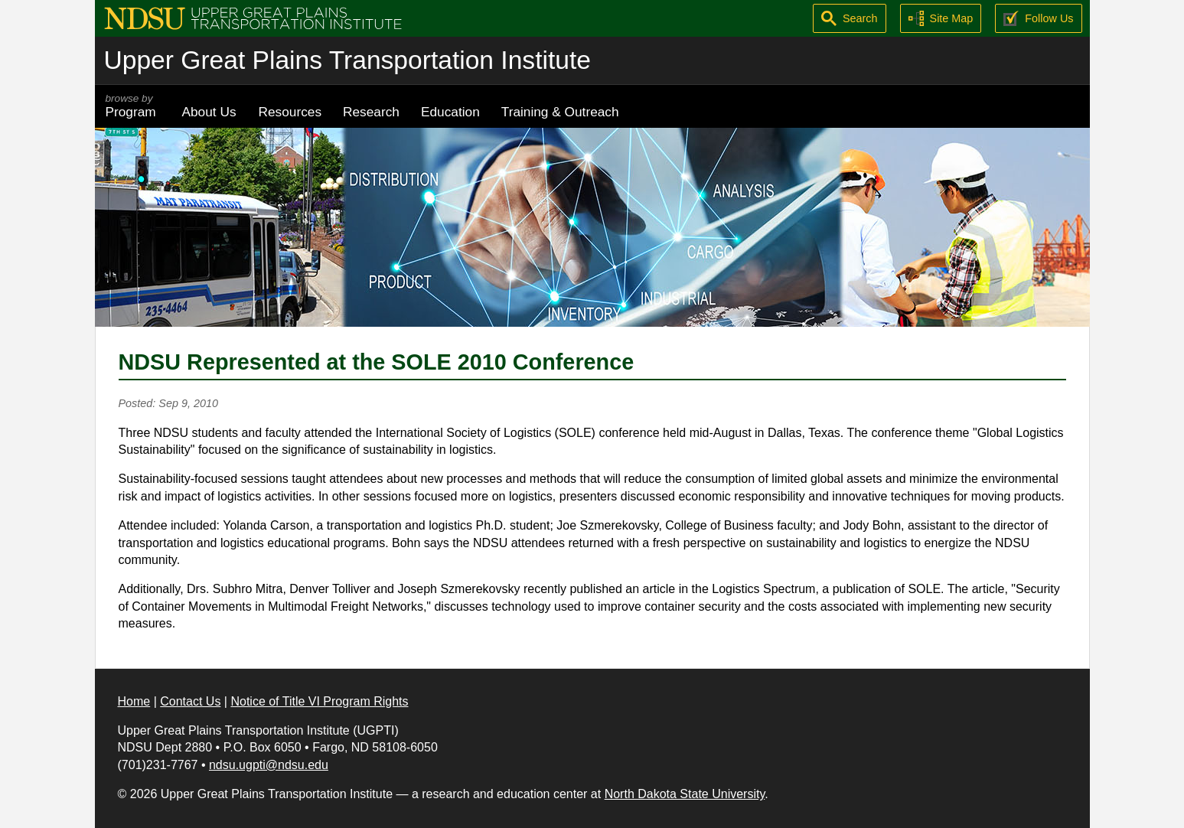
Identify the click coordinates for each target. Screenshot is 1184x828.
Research (371, 111)
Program (133, 106)
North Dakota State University (685, 793)
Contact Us (190, 701)
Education (450, 111)
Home (134, 701)
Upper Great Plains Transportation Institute (347, 60)
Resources (290, 111)
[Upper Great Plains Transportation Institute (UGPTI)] (253, 17)
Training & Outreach (560, 111)
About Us (209, 111)
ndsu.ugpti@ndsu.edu (268, 764)
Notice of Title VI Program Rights (319, 701)
